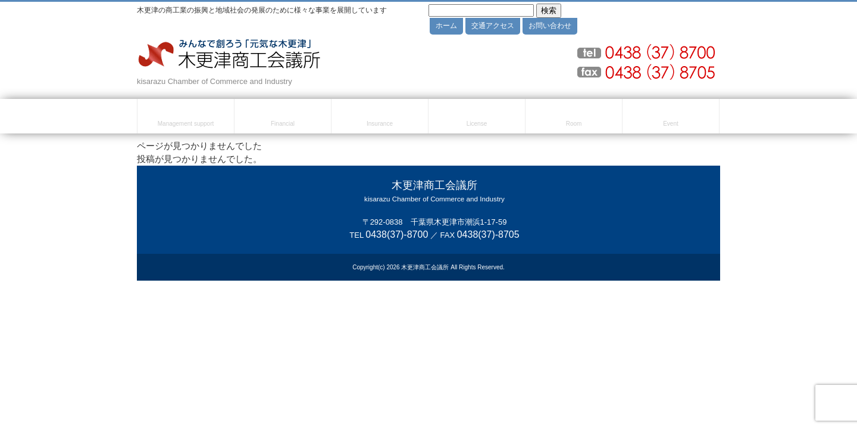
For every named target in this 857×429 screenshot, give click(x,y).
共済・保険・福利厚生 (379, 118)
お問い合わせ (549, 25)
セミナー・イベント (671, 118)
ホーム (446, 25)
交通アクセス (492, 25)
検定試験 (476, 118)
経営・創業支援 (185, 118)
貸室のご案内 (574, 118)
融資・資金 (282, 118)
